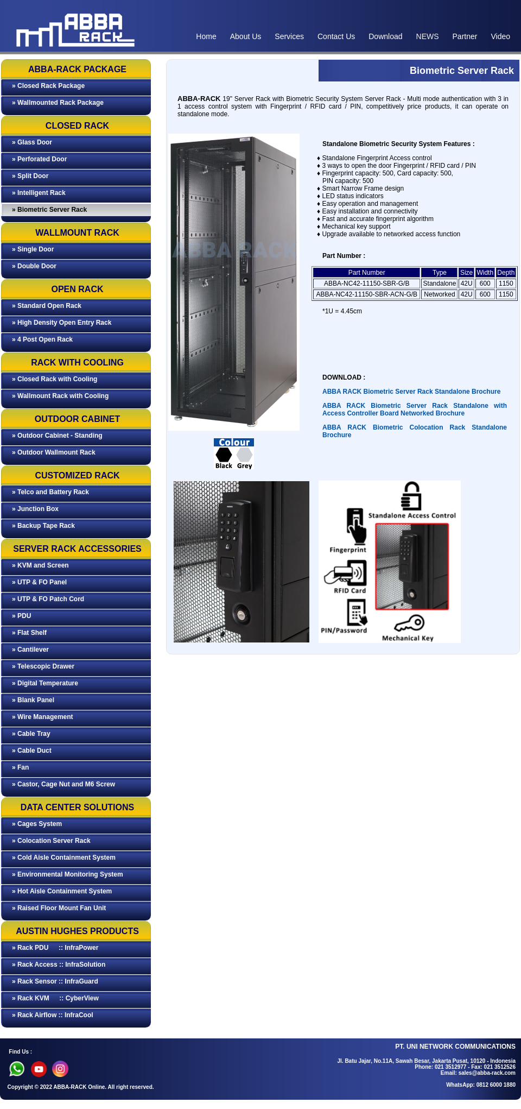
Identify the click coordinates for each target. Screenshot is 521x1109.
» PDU (21, 616)
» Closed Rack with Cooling (54, 379)
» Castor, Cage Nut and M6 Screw (63, 784)
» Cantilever (30, 649)
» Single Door (33, 249)
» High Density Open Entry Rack (61, 322)
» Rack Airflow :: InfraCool (52, 1015)
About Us (246, 36)
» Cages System (37, 824)
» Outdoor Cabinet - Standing (57, 435)
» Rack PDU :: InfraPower (55, 948)
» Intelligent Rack (39, 193)
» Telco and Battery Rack (50, 492)
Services (289, 36)
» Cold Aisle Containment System (64, 857)
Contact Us (336, 36)
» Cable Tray (31, 734)
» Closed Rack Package (48, 86)
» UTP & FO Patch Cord (48, 599)
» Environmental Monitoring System (67, 874)
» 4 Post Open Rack (42, 339)
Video (500, 36)
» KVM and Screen (40, 565)
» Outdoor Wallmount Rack (54, 452)
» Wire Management (42, 717)
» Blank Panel (33, 700)
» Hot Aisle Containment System (62, 891)
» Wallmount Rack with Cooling (60, 396)
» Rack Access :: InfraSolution (58, 964)
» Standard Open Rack (46, 306)
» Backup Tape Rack (43, 526)
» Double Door (34, 266)
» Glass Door (32, 142)
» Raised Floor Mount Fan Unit (59, 908)
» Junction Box (35, 509)
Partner (465, 36)
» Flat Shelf (29, 633)
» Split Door (30, 176)
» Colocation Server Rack (51, 841)
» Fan (20, 767)
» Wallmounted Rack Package (58, 102)
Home (206, 36)
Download (385, 36)
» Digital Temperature (45, 683)
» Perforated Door (39, 159)
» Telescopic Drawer (43, 666)
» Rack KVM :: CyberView (55, 998)
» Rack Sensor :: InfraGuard (55, 981)
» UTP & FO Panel (39, 582)
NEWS (427, 36)
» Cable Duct (32, 750)
